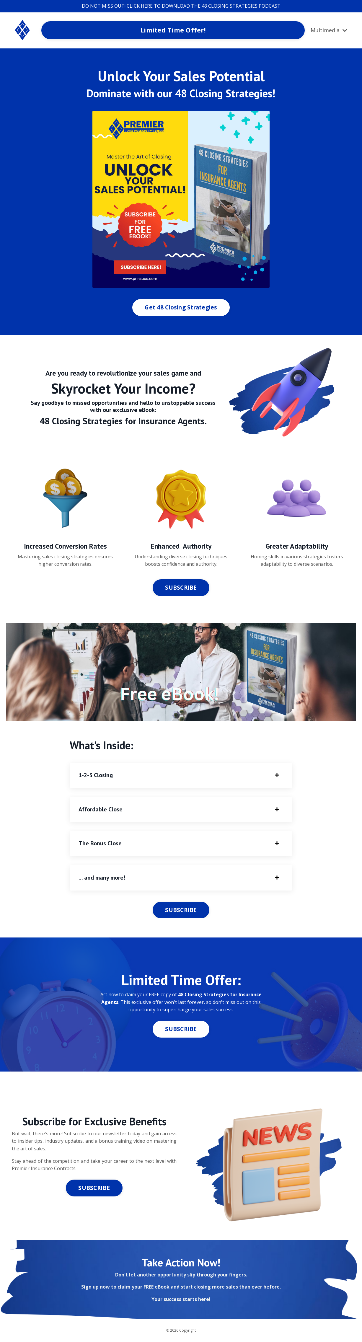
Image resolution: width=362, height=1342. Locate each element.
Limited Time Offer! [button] (173, 30)
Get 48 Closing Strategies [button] (181, 307)
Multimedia (329, 30)
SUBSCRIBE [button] (181, 587)
